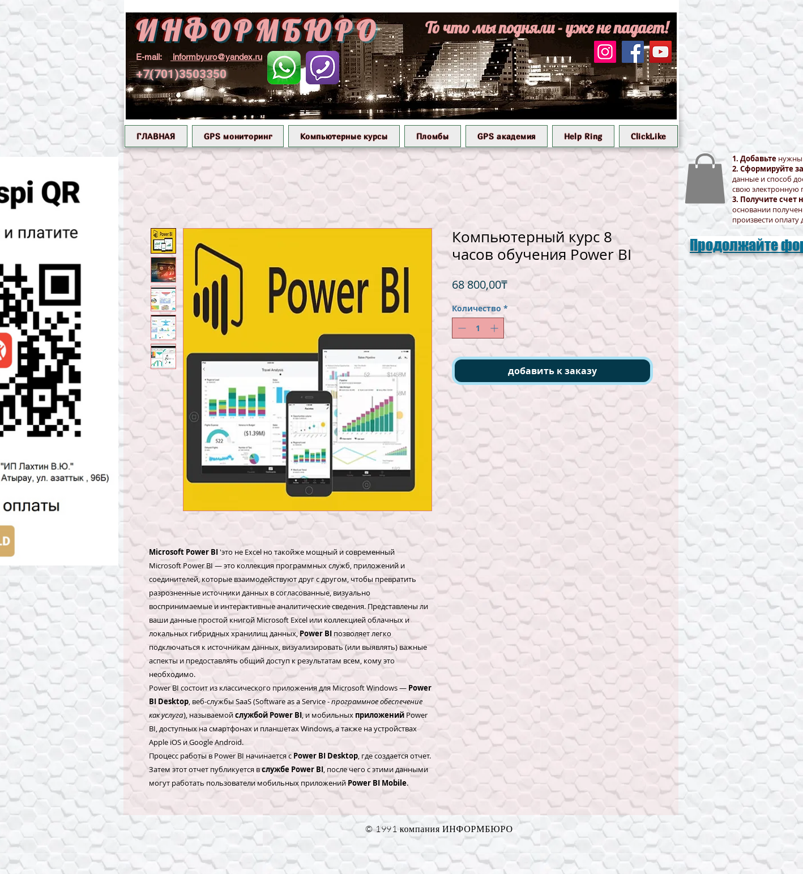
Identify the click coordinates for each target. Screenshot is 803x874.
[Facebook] (633, 52)
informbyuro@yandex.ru (217, 57)
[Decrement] (461, 328)
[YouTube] (661, 52)
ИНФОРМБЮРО (257, 31)
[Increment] (495, 328)
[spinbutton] (478, 328)
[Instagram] (605, 52)
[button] (238, 136)
